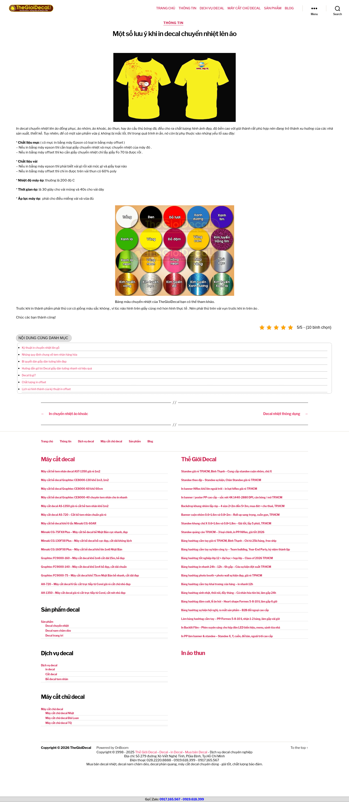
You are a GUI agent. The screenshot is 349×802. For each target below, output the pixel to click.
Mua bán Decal (196, 752)
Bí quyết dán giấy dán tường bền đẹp (44, 361)
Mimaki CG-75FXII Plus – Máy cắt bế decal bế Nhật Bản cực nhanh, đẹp (84, 532)
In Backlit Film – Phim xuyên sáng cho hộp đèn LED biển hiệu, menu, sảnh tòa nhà (230, 627)
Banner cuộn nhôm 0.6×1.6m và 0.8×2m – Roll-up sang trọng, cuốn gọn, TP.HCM (230, 514)
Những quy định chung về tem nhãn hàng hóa (49, 354)
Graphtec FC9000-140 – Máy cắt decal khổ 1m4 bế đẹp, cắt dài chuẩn (84, 566)
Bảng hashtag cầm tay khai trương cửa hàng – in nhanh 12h (217, 584)
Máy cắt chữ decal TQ (58, 723)
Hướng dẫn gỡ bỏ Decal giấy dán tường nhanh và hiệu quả (57, 368)
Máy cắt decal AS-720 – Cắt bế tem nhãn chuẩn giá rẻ (73, 514)
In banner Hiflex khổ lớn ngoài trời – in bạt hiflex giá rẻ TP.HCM (219, 488)
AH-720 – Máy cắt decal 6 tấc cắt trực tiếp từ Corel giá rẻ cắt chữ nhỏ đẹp (85, 584)
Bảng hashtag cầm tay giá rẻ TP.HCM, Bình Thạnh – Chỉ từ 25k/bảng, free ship (228, 540)
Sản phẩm (272, 8)
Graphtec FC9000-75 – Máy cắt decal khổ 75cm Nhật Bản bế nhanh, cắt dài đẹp (90, 575)
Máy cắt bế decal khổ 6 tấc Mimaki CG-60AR (68, 523)
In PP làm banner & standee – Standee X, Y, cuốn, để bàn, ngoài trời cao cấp (227, 636)
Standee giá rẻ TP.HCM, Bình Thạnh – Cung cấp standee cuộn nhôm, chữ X (226, 471)
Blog (289, 8)
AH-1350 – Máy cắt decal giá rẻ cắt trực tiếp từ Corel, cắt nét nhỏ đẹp (83, 592)
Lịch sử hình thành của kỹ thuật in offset (46, 389)
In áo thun (193, 653)
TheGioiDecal (80, 748)
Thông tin (187, 8)
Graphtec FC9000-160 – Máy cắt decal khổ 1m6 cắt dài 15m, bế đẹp (83, 558)
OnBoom (121, 748)
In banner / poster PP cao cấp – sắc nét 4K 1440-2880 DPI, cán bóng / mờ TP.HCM (231, 497)
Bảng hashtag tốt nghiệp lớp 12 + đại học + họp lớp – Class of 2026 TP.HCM (227, 558)
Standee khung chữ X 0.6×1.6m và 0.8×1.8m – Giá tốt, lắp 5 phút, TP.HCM (226, 523)
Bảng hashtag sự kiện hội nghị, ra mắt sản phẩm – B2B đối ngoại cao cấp (225, 610)
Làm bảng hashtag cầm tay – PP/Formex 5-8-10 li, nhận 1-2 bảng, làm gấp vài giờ (230, 619)
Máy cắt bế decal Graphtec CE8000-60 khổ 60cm (72, 488)
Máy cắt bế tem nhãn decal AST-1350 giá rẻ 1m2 (70, 471)
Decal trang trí (54, 635)
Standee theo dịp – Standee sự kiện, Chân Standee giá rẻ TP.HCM (221, 480)
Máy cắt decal (58, 459)
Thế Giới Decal (198, 459)
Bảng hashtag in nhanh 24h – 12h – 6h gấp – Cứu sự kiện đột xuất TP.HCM (226, 566)
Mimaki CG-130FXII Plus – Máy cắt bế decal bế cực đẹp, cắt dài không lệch (86, 540)
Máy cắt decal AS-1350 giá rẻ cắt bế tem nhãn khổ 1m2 (74, 506)
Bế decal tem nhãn (56, 679)
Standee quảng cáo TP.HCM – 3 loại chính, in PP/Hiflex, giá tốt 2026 (222, 532)
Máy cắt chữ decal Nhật (59, 713)
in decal (50, 669)
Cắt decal (51, 674)
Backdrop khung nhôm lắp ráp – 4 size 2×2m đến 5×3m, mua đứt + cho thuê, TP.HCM (232, 506)
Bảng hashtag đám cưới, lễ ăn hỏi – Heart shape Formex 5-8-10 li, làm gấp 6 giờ (229, 601)
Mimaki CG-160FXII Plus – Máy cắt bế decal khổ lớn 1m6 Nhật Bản (81, 549)
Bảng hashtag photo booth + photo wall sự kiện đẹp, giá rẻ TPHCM (221, 575)
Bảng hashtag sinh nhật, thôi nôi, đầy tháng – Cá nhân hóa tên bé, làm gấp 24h (228, 592)
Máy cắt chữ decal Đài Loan (62, 718)
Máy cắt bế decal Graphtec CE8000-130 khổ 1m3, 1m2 (75, 480)
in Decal (176, 752)
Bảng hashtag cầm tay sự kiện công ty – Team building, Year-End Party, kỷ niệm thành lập (235, 549)
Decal (163, 752)
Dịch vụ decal (212, 8)
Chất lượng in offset (34, 382)
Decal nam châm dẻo (58, 630)
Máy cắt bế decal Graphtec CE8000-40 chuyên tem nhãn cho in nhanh (84, 497)
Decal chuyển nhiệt (57, 625)
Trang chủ (165, 8)
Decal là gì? (29, 375)
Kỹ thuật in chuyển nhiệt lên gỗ (40, 347)
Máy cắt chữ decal (244, 8)
